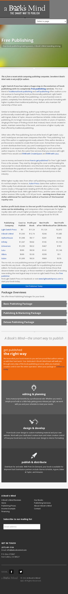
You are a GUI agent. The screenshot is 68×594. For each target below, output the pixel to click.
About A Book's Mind (43, 505)
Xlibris (4, 254)
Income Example (8, 508)
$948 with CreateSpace (32, 153)
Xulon (3, 258)
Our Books (38, 500)
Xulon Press (34, 183)
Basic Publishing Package (18, 303)
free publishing (38, 88)
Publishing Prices (8, 505)
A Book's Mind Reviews (11, 500)
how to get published (39, 160)
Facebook (11, 572)
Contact (37, 508)
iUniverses (6, 246)
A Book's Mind (7, 233)
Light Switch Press (9, 229)
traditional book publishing (20, 91)
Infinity (4, 242)
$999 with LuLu (52, 153)
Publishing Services (42, 503)
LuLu (3, 250)
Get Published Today (34, 286)
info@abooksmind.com (17, 550)
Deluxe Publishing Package (19, 322)
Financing (5, 511)
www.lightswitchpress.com (50, 278)
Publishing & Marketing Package (22, 313)
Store (3, 503)
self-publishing (42, 91)
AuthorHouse (7, 238)
